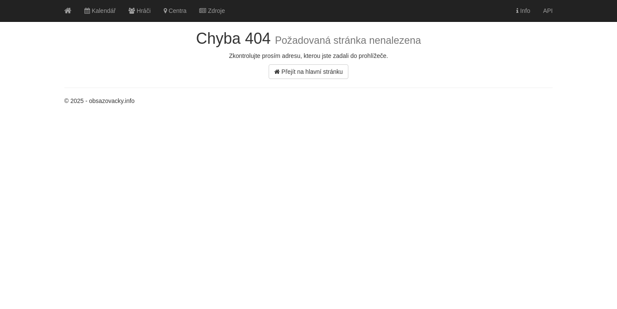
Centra (175, 10)
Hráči (140, 10)
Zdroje (212, 10)
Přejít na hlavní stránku (308, 71)
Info (523, 10)
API (548, 10)
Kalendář (100, 10)
